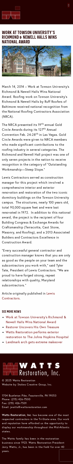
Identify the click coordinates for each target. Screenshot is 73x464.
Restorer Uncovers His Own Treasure (32, 327)
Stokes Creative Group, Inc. (35, 384)
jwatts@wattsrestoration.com (28, 407)
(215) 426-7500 (21, 399)
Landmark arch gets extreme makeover (34, 342)
